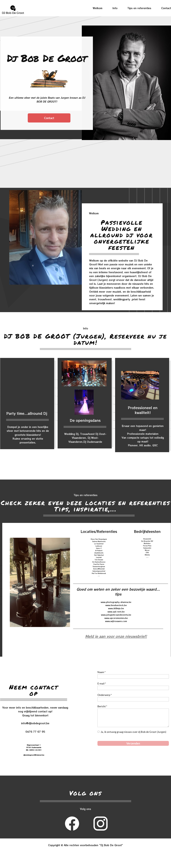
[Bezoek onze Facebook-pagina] (72, 823)
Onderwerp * (104, 694)
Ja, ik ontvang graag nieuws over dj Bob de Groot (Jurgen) (134, 732)
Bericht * (102, 706)
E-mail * (101, 683)
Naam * (101, 672)
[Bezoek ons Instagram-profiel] (100, 823)
